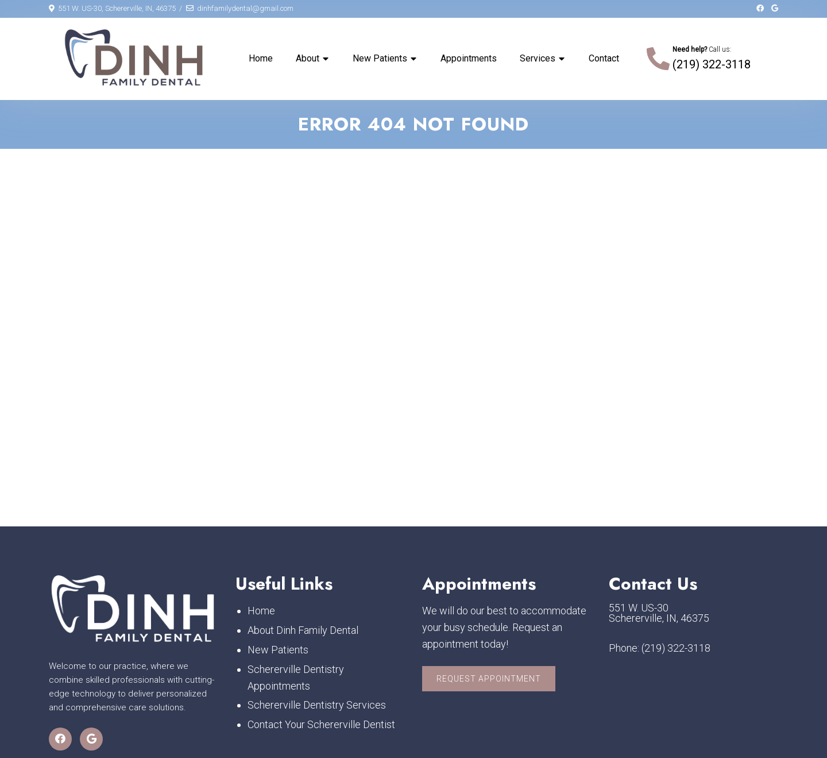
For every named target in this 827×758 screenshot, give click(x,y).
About (307, 58)
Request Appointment (488, 678)
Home (261, 58)
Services (537, 58)
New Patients (380, 58)
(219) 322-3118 (712, 64)
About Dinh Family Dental (303, 630)
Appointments (468, 58)
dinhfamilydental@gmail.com (245, 8)
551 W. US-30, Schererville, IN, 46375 (116, 8)
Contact (604, 58)
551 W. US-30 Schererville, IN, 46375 (659, 613)
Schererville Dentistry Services (317, 705)
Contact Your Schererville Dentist (321, 724)
